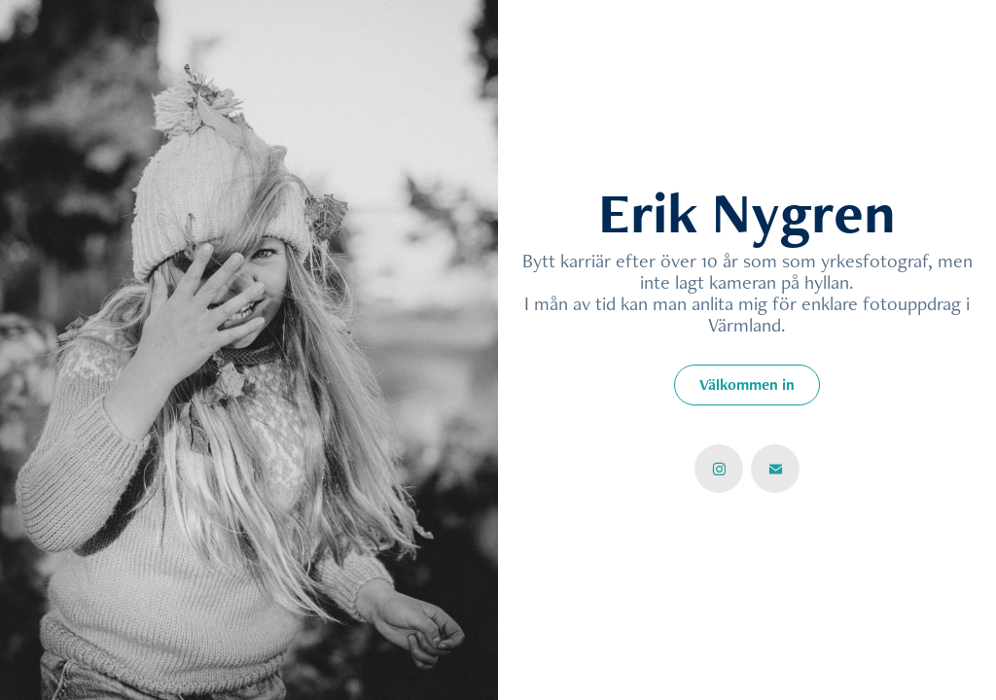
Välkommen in (747, 384)
